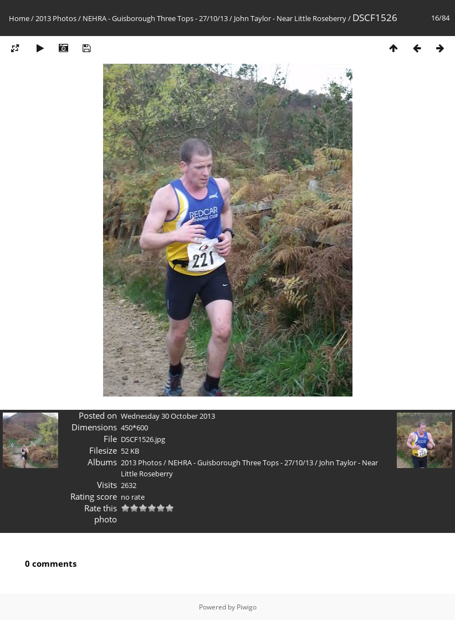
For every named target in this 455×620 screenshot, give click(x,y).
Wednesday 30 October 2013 (168, 416)
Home (19, 18)
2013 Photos (55, 18)
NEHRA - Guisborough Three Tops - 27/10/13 (155, 18)
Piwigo (247, 607)
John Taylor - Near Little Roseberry (290, 18)
